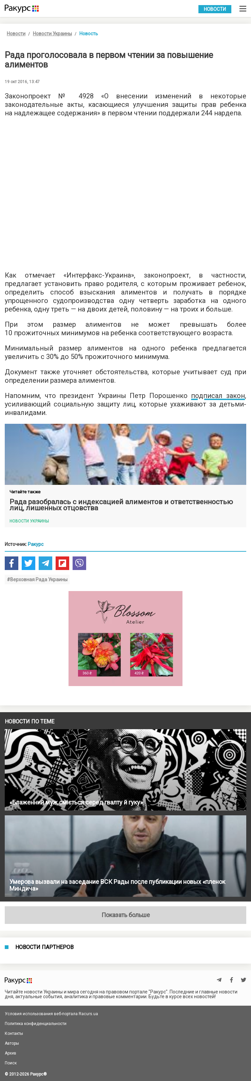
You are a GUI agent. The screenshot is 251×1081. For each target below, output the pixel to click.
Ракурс (35, 544)
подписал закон (218, 396)
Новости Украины (52, 33)
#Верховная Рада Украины (37, 579)
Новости (215, 9)
